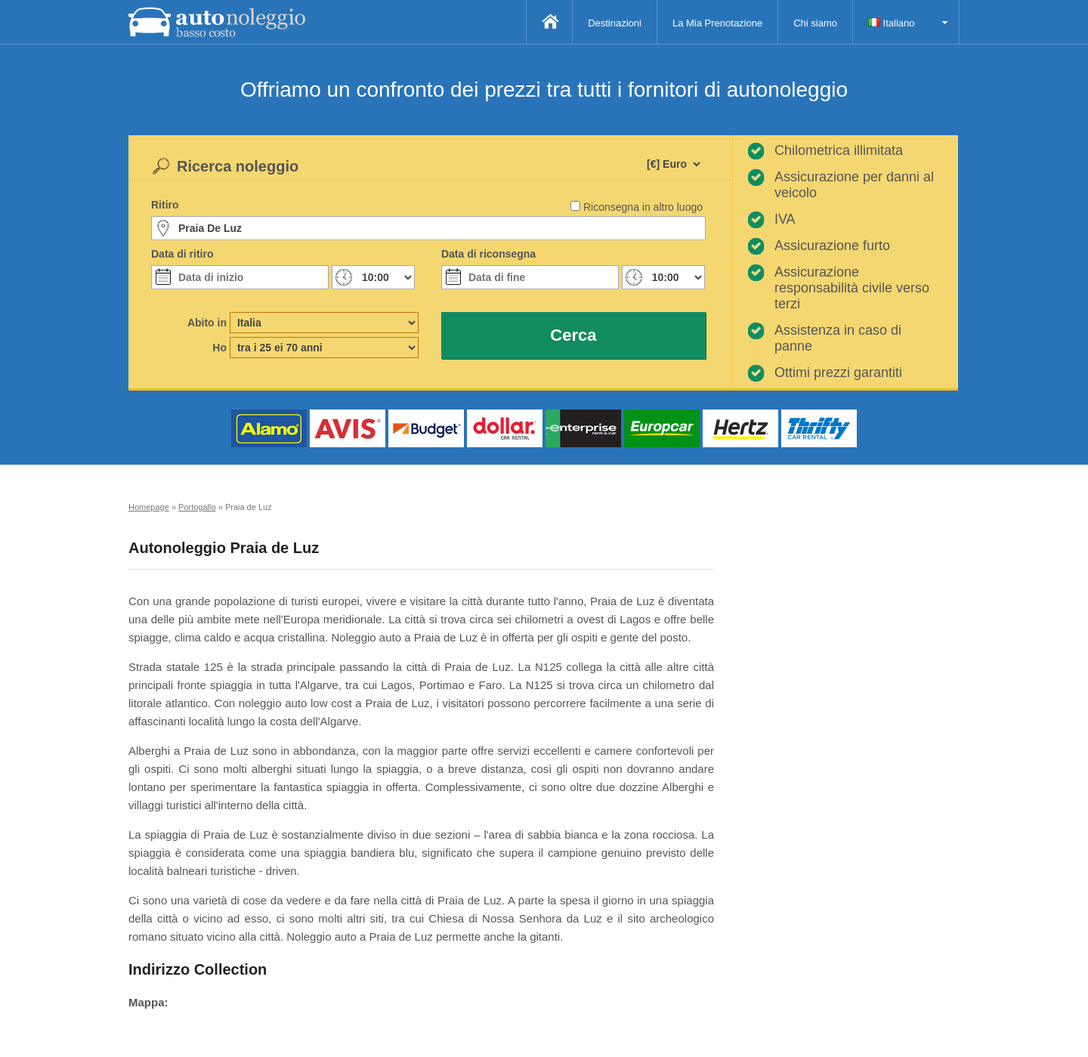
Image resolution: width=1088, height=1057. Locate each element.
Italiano (891, 23)
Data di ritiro (182, 254)
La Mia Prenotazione (717, 23)
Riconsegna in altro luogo (643, 207)
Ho (219, 348)
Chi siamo (815, 23)
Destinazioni (614, 23)
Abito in (207, 323)
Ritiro (165, 205)
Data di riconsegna (488, 254)
